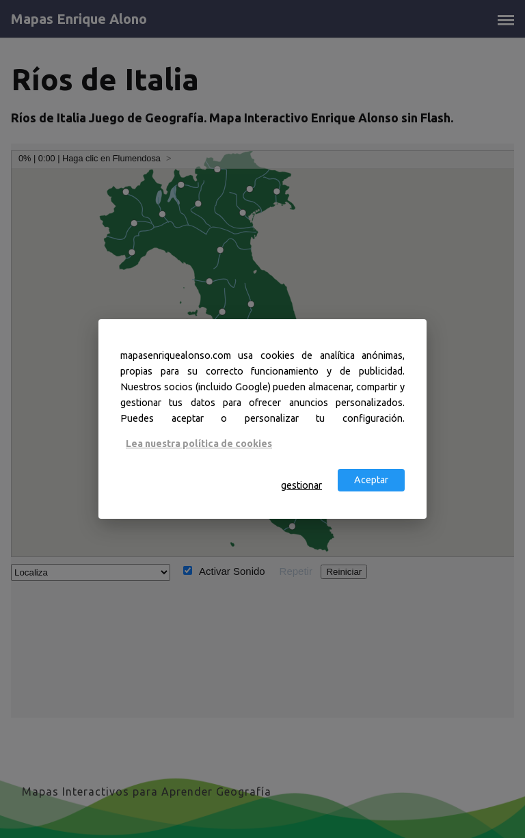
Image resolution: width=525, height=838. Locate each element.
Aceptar (371, 479)
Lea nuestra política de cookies (199, 442)
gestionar (301, 485)
